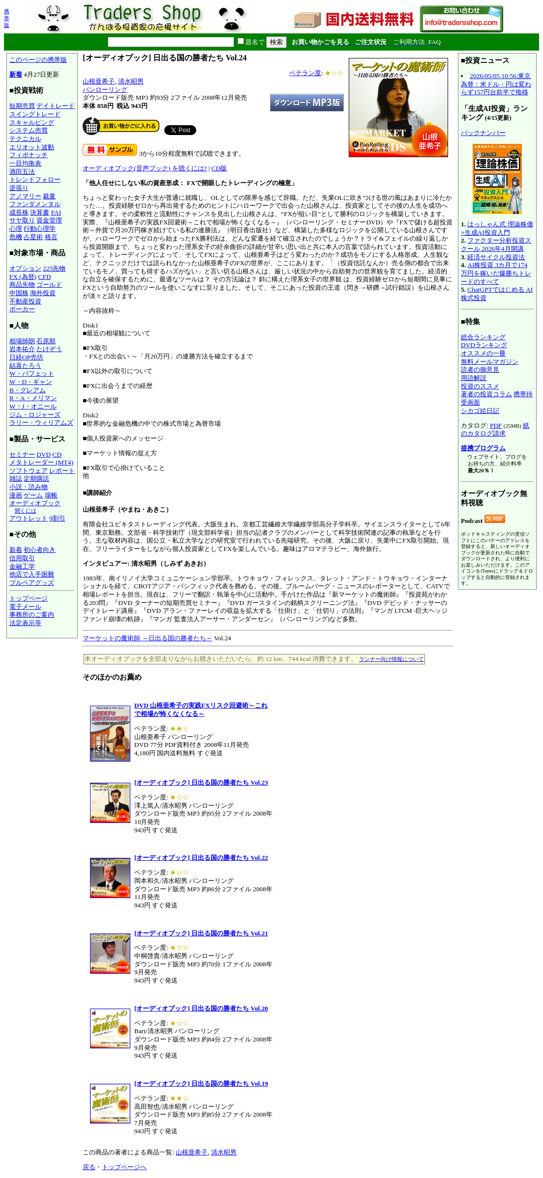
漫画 (15, 495)
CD (57, 454)
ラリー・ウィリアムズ (41, 422)
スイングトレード (34, 114)
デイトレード (55, 106)
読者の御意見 (480, 369)
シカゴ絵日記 (480, 410)
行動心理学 (40, 228)
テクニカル (25, 138)
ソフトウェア (28, 470)
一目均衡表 (25, 163)
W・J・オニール (33, 406)
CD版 (219, 168)
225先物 (54, 268)
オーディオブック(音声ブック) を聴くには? (145, 168)
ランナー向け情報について (391, 659)
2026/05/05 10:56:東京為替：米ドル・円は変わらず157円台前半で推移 (496, 84)
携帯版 (6, 18)
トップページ (28, 598)
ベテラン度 (305, 73)
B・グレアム (27, 390)
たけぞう (49, 349)
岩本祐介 (22, 349)
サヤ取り (22, 220)
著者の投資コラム (486, 394)
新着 (15, 74)
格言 (51, 237)
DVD (43, 454)
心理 (15, 228)
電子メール (25, 606)
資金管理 (49, 220)
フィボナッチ (28, 155)
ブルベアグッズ (31, 582)
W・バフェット (31, 373)
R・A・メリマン (33, 398)
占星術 (33, 237)
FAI (56, 212)
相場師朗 (22, 341)
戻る (89, 1167)
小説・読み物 (28, 487)
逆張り (19, 188)
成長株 (19, 212)
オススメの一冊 (483, 353)
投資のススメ (480, 386)
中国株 (19, 293)
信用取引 (22, 558)
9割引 (57, 518)
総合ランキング (483, 337)
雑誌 (15, 478)
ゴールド (49, 284)
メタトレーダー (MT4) (41, 462)
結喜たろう (25, 365)
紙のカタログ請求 (495, 430)
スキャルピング (31, 122)
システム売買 (28, 130)
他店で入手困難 (31, 574)
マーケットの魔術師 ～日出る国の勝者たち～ (147, 638)
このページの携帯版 (38, 59)
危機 (15, 237)
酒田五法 (22, 171)
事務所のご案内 (31, 614)
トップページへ (124, 1167)
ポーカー (22, 309)
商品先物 (22, 284)
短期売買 (22, 106)
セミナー (22, 454)
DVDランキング (484, 345)
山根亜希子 (99, 81)
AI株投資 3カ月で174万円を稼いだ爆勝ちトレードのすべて (496, 273)
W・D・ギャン (30, 381)
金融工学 (22, 566)
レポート (62, 470)
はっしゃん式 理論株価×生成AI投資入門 (497, 228)
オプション (25, 268)
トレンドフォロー (34, 179)
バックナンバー (483, 133)
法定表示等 (25, 623)
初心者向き (40, 549)
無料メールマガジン (489, 361)
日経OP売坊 (26, 357)
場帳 (51, 495)
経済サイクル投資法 (496, 257)
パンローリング (105, 89)
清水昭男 (131, 81)
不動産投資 (25, 301)
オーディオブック (34, 503)
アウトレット (28, 518)
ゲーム (33, 495)
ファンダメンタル (34, 204)
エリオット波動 (31, 147)
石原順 (46, 341)
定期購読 (36, 478)
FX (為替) (22, 276)
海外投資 (43, 293)
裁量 (49, 196)
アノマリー (25, 196)
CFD (44, 276)
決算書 (39, 212)
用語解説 (473, 378)
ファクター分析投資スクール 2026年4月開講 (496, 244)
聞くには (25, 511)
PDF (496, 425)
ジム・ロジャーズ (34, 414)
